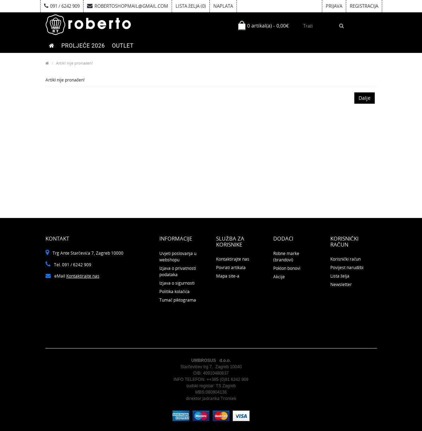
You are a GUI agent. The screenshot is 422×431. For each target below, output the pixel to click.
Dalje (365, 98)
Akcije (279, 277)
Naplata (223, 6)
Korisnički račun (345, 259)
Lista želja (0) (191, 6)
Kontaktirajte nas (82, 276)
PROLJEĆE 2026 (83, 45)
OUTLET (122, 45)
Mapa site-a (227, 276)
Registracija (364, 6)
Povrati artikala (231, 268)
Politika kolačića (174, 292)
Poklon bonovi (286, 268)
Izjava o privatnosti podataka (177, 271)
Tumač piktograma (177, 300)
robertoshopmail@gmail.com (127, 6)
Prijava (334, 6)
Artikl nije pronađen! (74, 63)
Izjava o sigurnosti (177, 283)
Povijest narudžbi (346, 268)
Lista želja (339, 276)
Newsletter (341, 284)
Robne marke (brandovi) (286, 256)
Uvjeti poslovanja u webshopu (177, 256)
